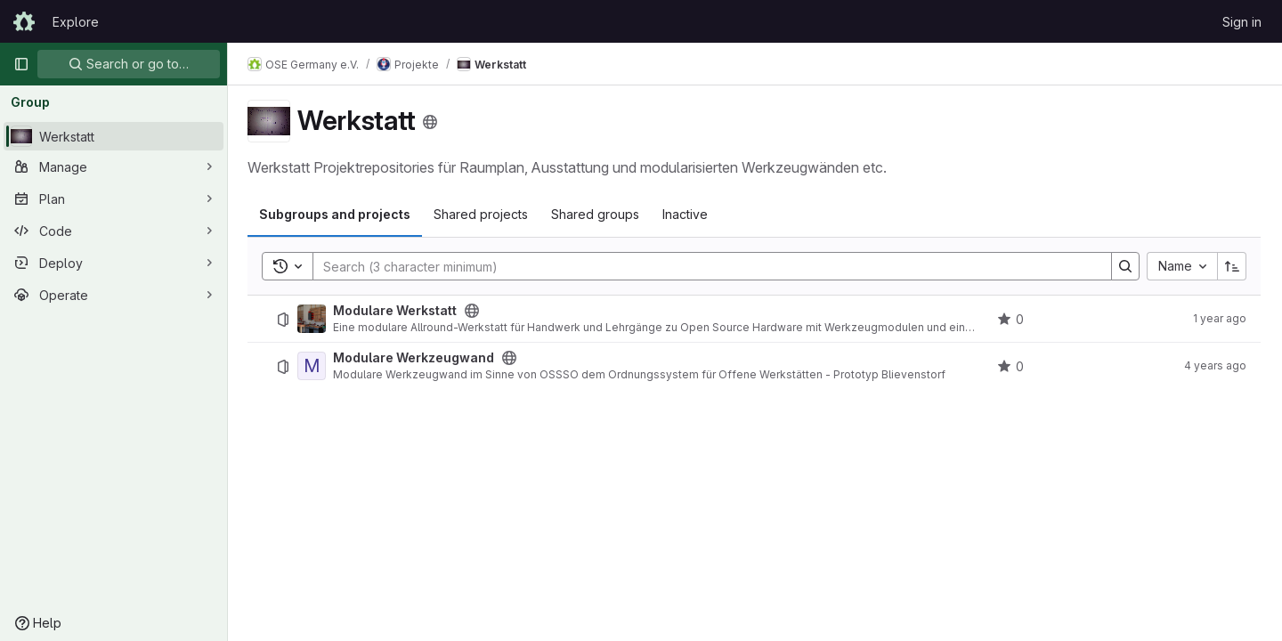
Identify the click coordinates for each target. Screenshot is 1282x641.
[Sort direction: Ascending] (1232, 266)
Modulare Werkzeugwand (415, 358)
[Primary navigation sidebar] (21, 64)
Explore (76, 21)
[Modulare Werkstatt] (313, 318)
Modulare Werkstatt (396, 311)
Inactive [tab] (687, 214)
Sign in (1242, 21)
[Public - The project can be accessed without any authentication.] (474, 311)
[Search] (704, 266)
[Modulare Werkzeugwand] (313, 366)
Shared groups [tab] (597, 214)
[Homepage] (24, 21)
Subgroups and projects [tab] (336, 214)
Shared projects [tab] (482, 214)
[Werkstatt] (113, 136)
